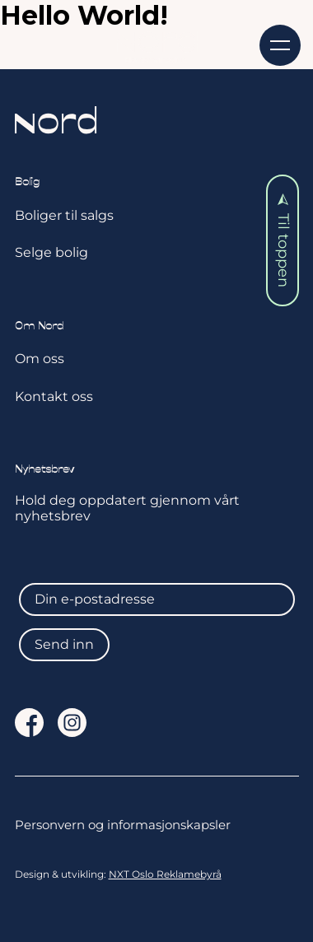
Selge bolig (51, 252)
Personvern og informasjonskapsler (123, 825)
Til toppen (283, 241)
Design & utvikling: (118, 874)
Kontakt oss (54, 396)
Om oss (39, 358)
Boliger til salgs (64, 215)
